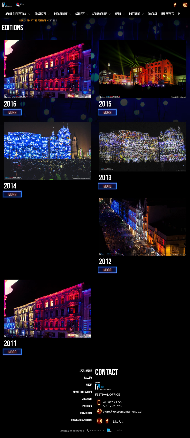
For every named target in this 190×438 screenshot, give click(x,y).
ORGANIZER (42, 14)
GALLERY (81, 14)
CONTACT (152, 14)
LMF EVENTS (167, 14)
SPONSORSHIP (101, 14)
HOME (22, 21)
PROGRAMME (62, 14)
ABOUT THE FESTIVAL (36, 21)
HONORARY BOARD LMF (81, 420)
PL (179, 14)
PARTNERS (136, 14)
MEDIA (120, 14)
